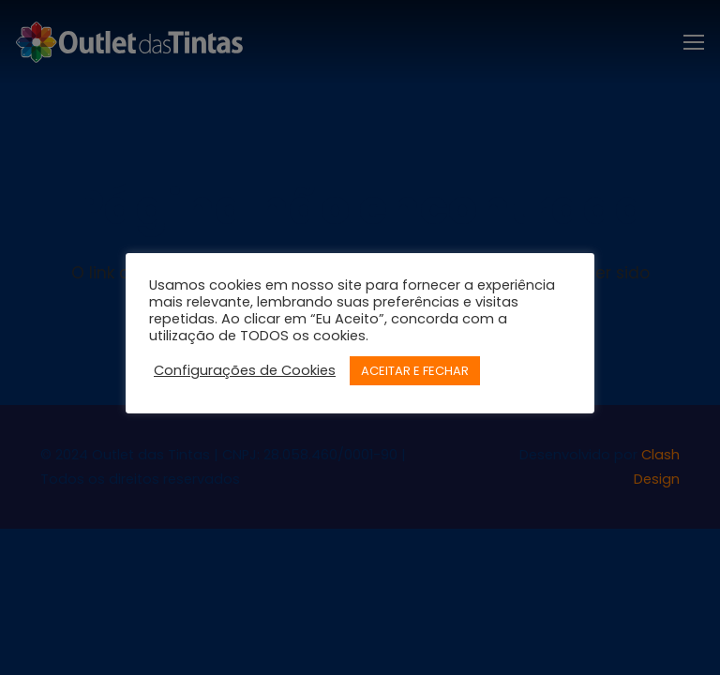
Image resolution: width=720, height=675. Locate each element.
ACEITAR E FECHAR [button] (415, 371)
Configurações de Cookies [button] (245, 370)
